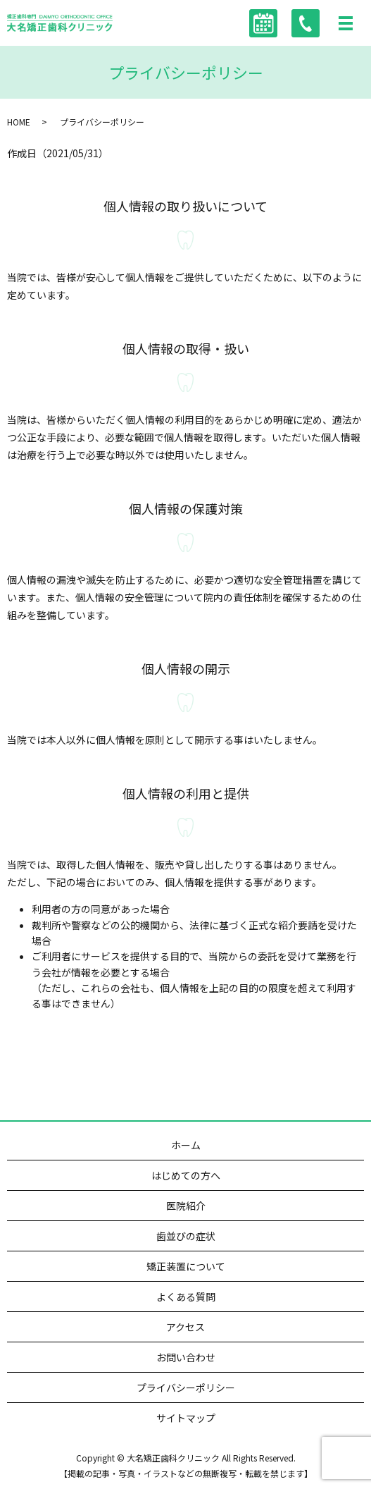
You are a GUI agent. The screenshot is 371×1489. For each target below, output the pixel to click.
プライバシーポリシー (186, 1387)
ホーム (186, 1145)
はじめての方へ (185, 1175)
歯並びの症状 (185, 1236)
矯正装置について (185, 1266)
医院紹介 (186, 1206)
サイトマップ (185, 1418)
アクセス (185, 1327)
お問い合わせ (185, 1357)
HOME (18, 122)
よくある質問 (185, 1296)
